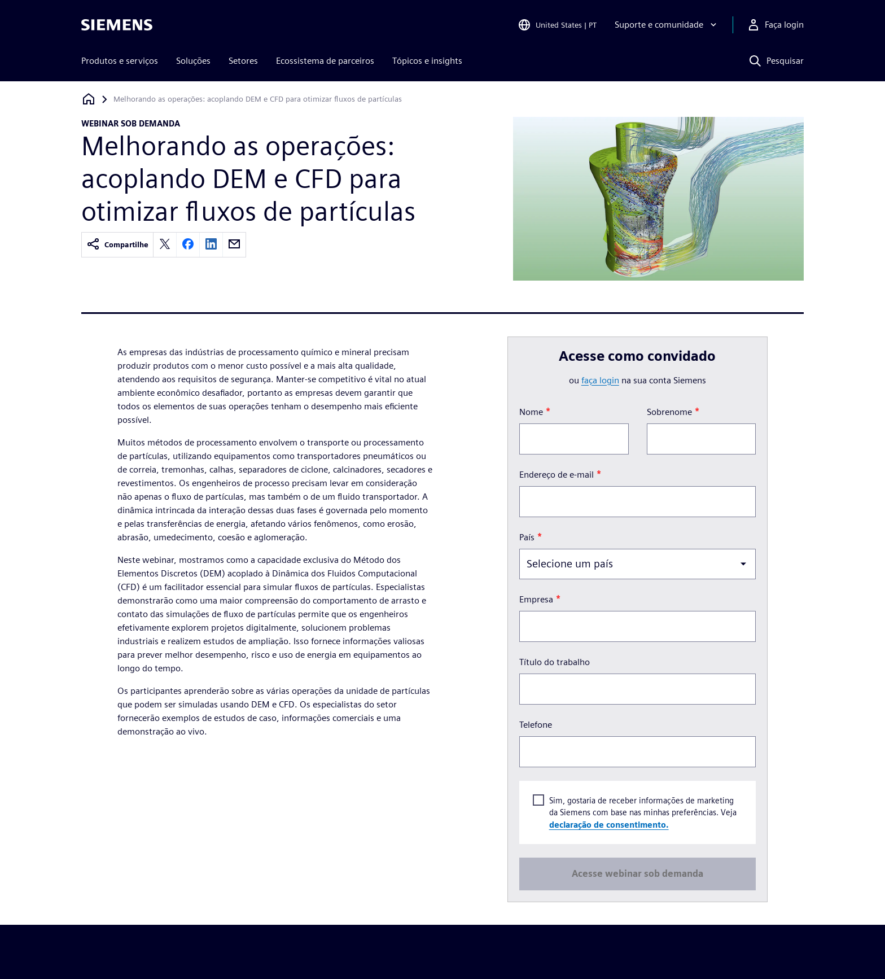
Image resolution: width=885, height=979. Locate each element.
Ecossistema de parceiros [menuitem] (325, 60)
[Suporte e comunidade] (667, 25)
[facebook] (188, 245)
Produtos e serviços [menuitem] (119, 60)
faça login (600, 380)
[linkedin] (211, 245)
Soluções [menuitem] (193, 60)
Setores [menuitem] (243, 60)
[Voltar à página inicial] (88, 99)
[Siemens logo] (116, 24)
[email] (234, 245)
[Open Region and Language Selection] (557, 25)
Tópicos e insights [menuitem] (427, 60)
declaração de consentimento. (608, 824)
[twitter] (165, 245)
